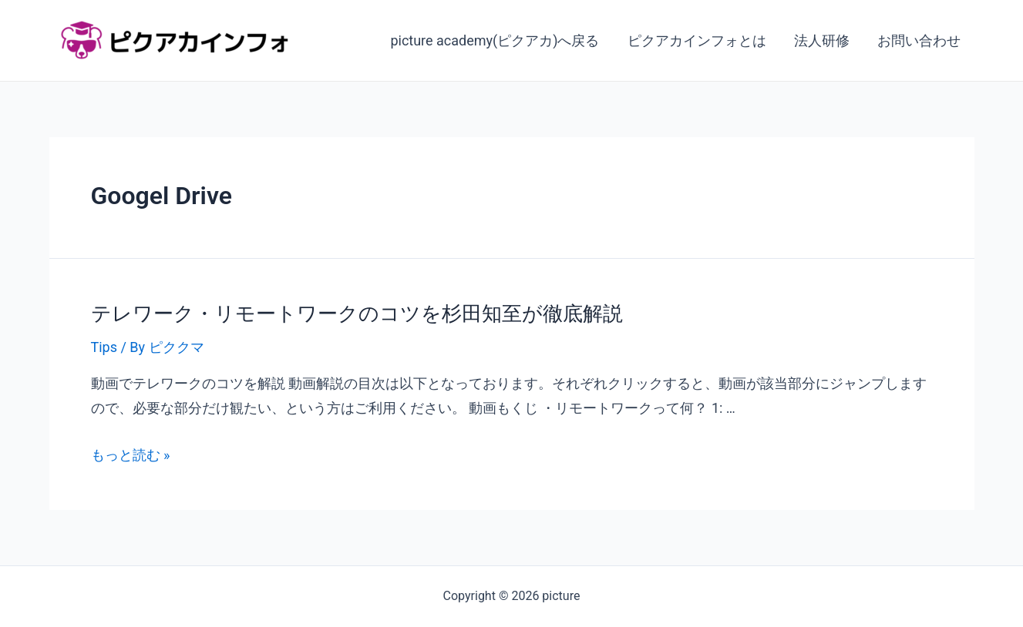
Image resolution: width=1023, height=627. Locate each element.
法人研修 (822, 40)
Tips (104, 347)
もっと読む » (130, 455)
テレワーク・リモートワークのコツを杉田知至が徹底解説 (357, 313)
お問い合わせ (919, 40)
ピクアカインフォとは (697, 40)
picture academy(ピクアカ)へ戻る (494, 40)
